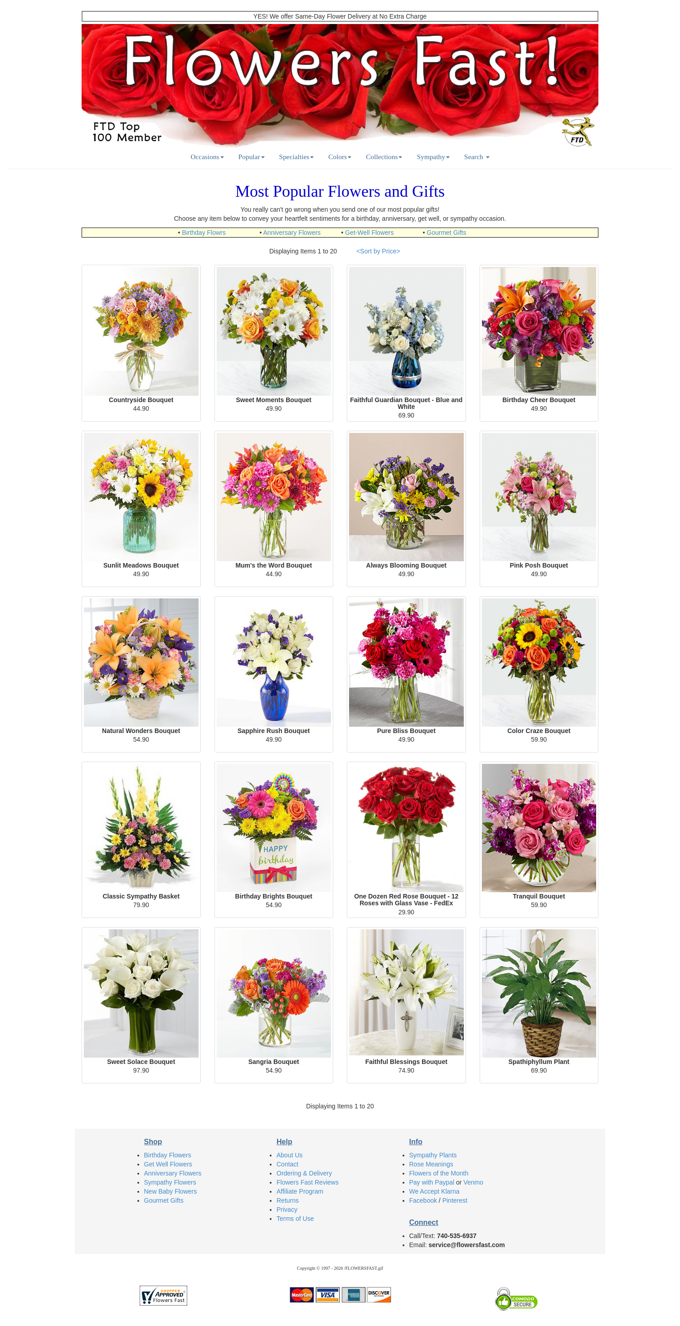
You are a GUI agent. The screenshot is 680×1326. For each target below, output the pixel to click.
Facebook (423, 1200)
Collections (384, 156)
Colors (339, 156)
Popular (251, 156)
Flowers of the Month (439, 1173)
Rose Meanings (431, 1164)
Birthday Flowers (167, 1155)
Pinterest (454, 1200)
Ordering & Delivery (304, 1173)
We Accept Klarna (434, 1191)
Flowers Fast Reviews (308, 1182)
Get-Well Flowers (369, 232)
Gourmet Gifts (446, 232)
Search (477, 156)
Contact (287, 1164)
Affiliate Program (300, 1191)
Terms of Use (295, 1218)
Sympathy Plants (433, 1155)
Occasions (206, 156)
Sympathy (433, 156)
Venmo (473, 1182)
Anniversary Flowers (292, 232)
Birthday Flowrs (203, 232)
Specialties (296, 156)
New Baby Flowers (170, 1191)
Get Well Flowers (168, 1164)
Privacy (287, 1209)
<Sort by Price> (378, 251)
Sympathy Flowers (170, 1182)
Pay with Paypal (432, 1182)
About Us (290, 1155)
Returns (288, 1200)
